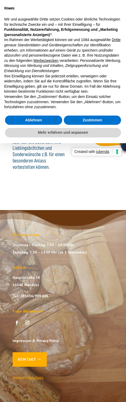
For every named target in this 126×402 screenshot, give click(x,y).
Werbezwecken (45, 60)
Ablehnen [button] (33, 120)
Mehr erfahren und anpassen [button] (63, 132)
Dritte (116, 40)
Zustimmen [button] (92, 120)
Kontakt (27, 359)
